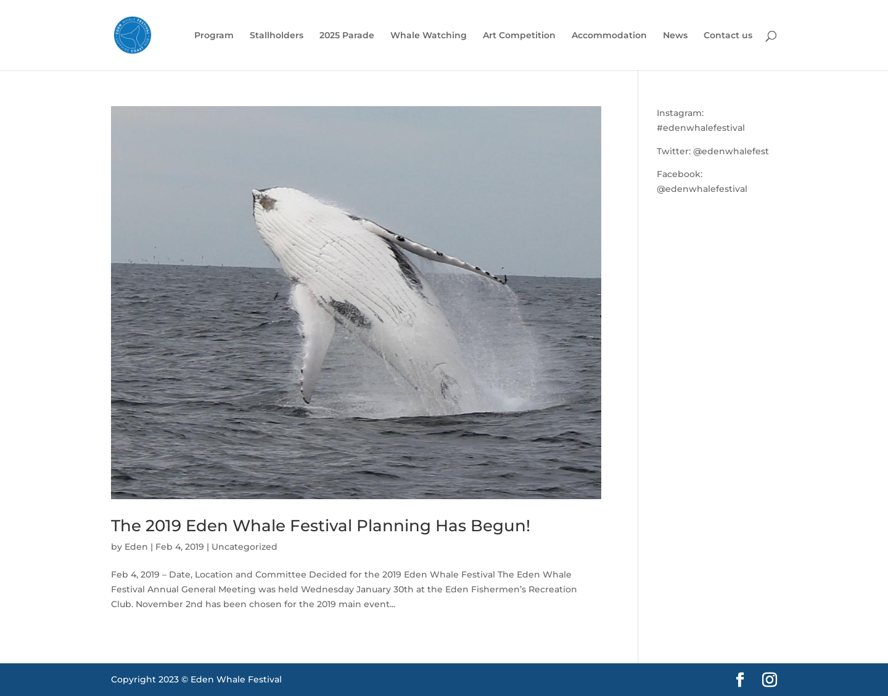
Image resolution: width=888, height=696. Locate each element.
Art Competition (519, 36)
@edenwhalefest (731, 151)
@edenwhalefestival (702, 188)
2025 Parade (346, 36)
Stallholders (276, 36)
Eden (136, 546)
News (675, 36)
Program (214, 36)
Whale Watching (428, 36)
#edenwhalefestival (701, 127)
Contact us (728, 36)
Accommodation (609, 36)
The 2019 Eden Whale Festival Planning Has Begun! (320, 526)
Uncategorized (245, 546)
